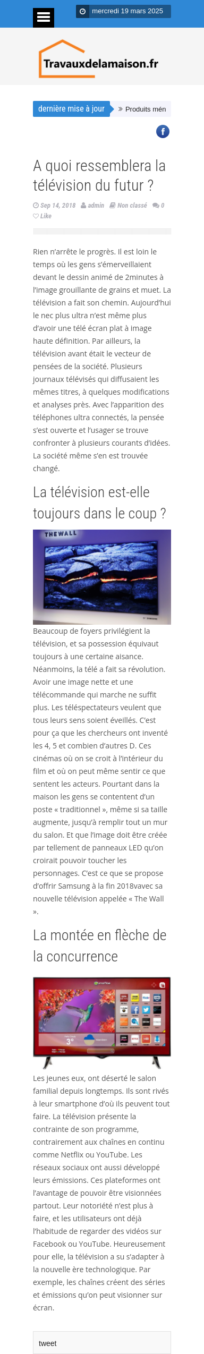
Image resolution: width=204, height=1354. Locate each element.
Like (42, 216)
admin (96, 205)
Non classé (132, 205)
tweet (47, 1343)
